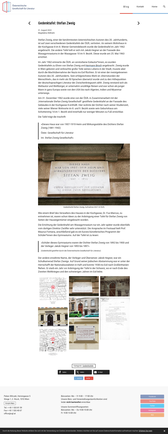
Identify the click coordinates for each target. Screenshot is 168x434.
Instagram (152, 410)
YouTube (152, 401)
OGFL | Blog (17, 7)
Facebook (152, 397)
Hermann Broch (93, 65)
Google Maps (9, 403)
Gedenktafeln (88, 366)
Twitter (152, 406)
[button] (66, 372)
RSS (152, 415)
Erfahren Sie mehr (145, 431)
